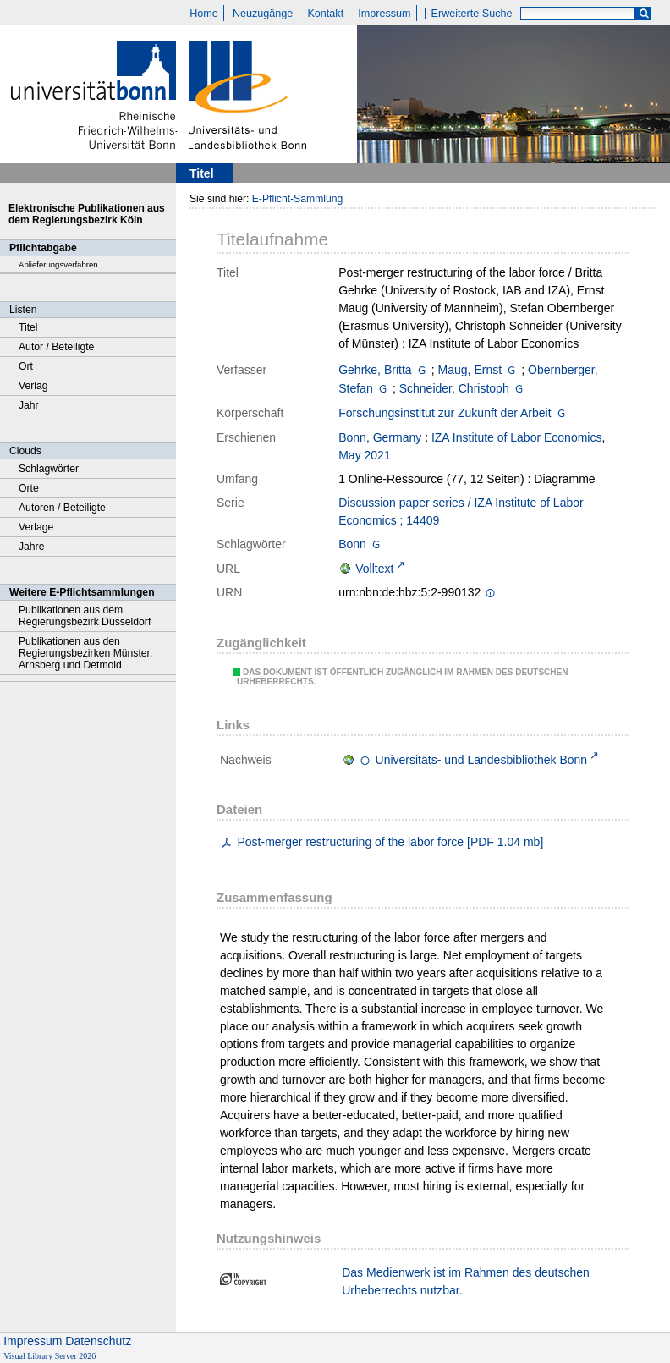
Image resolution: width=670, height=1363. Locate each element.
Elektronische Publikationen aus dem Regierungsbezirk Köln (86, 214)
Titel (28, 327)
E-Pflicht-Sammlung (297, 199)
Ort (26, 366)
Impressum (384, 13)
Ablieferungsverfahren (58, 264)
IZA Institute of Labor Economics (516, 437)
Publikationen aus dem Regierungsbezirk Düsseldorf (85, 616)
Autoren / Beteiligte (62, 508)
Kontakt (325, 13)
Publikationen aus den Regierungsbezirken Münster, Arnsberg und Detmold (85, 653)
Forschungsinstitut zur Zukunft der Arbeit (444, 413)
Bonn (352, 544)
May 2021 (364, 455)
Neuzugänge (263, 13)
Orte (29, 488)
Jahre (31, 546)
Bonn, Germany (379, 437)
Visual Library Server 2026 (49, 1355)
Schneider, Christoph (454, 388)
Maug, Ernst (470, 369)
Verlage (36, 527)
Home (203, 13)
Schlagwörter (49, 469)
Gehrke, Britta (374, 369)
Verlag (33, 386)
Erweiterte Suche (472, 13)
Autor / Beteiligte (56, 347)
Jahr (29, 405)
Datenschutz (98, 1341)
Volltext (374, 568)
